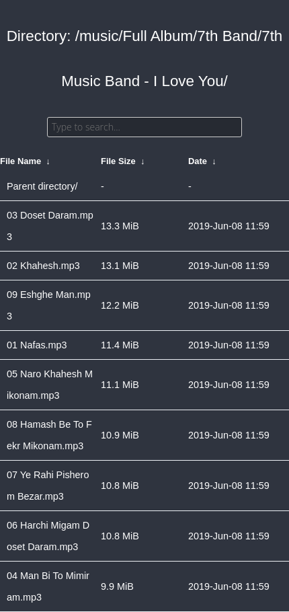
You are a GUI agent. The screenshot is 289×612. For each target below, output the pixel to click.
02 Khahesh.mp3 (43, 265)
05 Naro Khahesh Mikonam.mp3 (50, 385)
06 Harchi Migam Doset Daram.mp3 (48, 536)
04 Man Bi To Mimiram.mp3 (48, 586)
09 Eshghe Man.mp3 (49, 305)
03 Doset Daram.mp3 (50, 226)
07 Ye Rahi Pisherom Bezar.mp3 (48, 485)
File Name (20, 161)
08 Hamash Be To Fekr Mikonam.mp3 (49, 435)
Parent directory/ (42, 186)
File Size (118, 161)
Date (197, 161)
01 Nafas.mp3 (37, 345)
